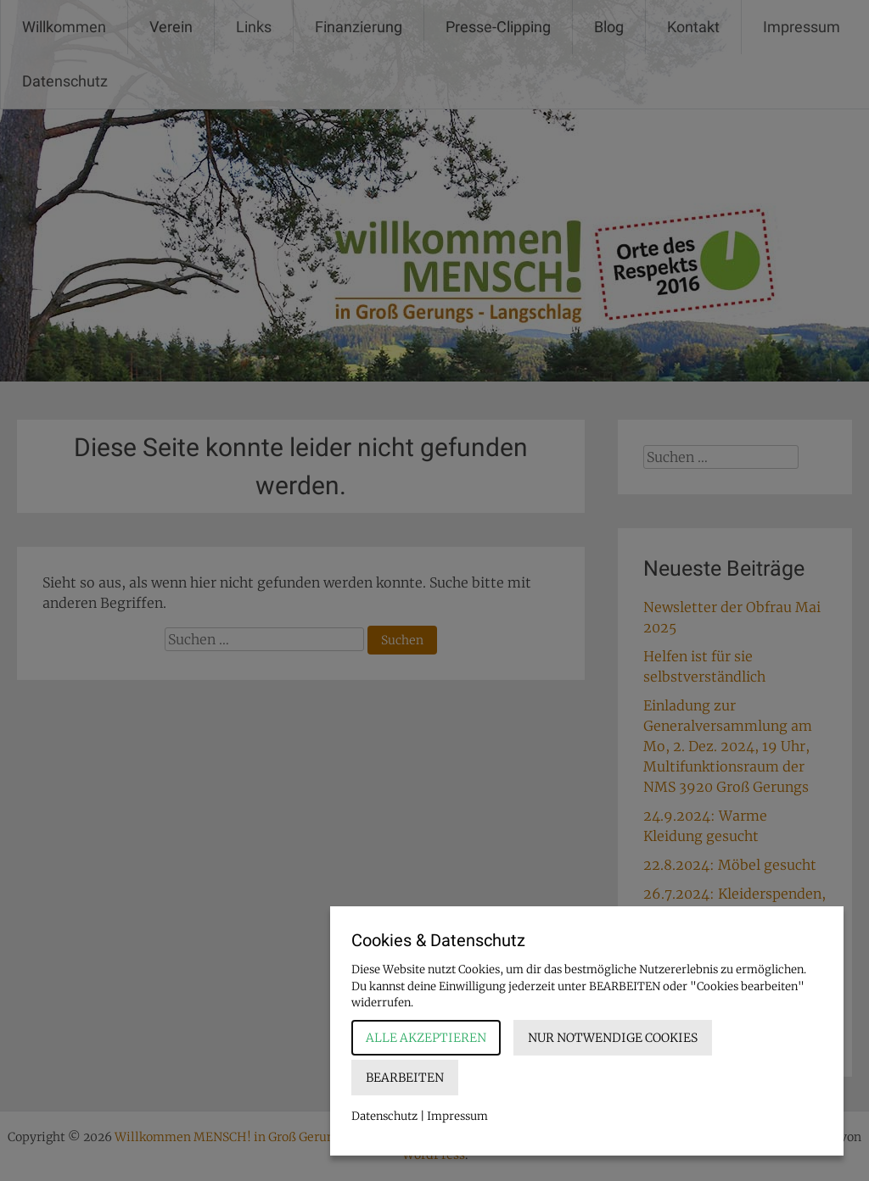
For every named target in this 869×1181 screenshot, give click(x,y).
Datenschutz (384, 1116)
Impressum (457, 1116)
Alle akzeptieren (426, 1037)
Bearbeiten (405, 1077)
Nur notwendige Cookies (613, 1037)
